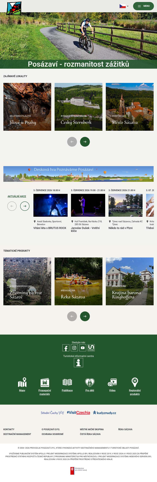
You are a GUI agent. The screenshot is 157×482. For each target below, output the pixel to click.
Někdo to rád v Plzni (121, 228)
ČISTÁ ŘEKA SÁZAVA (90, 434)
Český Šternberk (76, 122)
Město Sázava (125, 122)
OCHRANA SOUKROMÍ (52, 434)
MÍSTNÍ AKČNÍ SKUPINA (92, 429)
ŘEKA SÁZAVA (125, 429)
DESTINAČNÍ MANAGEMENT (17, 434)
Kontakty (8, 429)
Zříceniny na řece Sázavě (26, 295)
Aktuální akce (17, 196)
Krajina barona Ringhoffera (126, 295)
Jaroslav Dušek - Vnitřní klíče (85, 229)
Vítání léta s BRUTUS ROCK (49, 228)
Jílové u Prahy (23, 122)
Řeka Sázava (73, 297)
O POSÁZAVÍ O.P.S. (51, 429)
